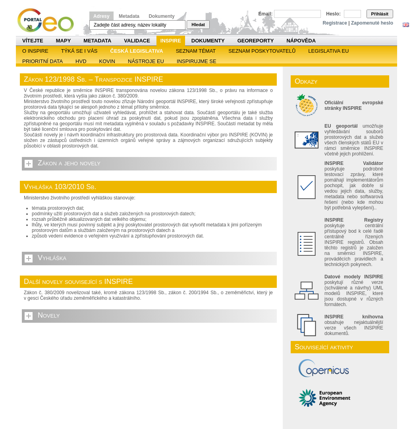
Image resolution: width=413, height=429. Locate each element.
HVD (80, 61)
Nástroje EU (146, 61)
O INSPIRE (35, 51)
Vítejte (32, 41)
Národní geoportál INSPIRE (48, 20)
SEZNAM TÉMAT (196, 51)
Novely (49, 315)
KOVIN (107, 61)
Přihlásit (379, 13)
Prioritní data (42, 61)
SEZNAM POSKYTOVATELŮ (261, 51)
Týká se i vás (79, 51)
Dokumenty (161, 16)
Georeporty (255, 41)
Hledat (198, 24)
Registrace (335, 23)
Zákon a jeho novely (69, 163)
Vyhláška (52, 258)
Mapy (63, 41)
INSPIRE (170, 41)
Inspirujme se (196, 61)
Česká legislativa (136, 51)
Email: (266, 14)
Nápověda (301, 41)
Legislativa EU (328, 51)
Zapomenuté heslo (372, 23)
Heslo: (333, 14)
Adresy (101, 16)
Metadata (129, 16)
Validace (137, 41)
